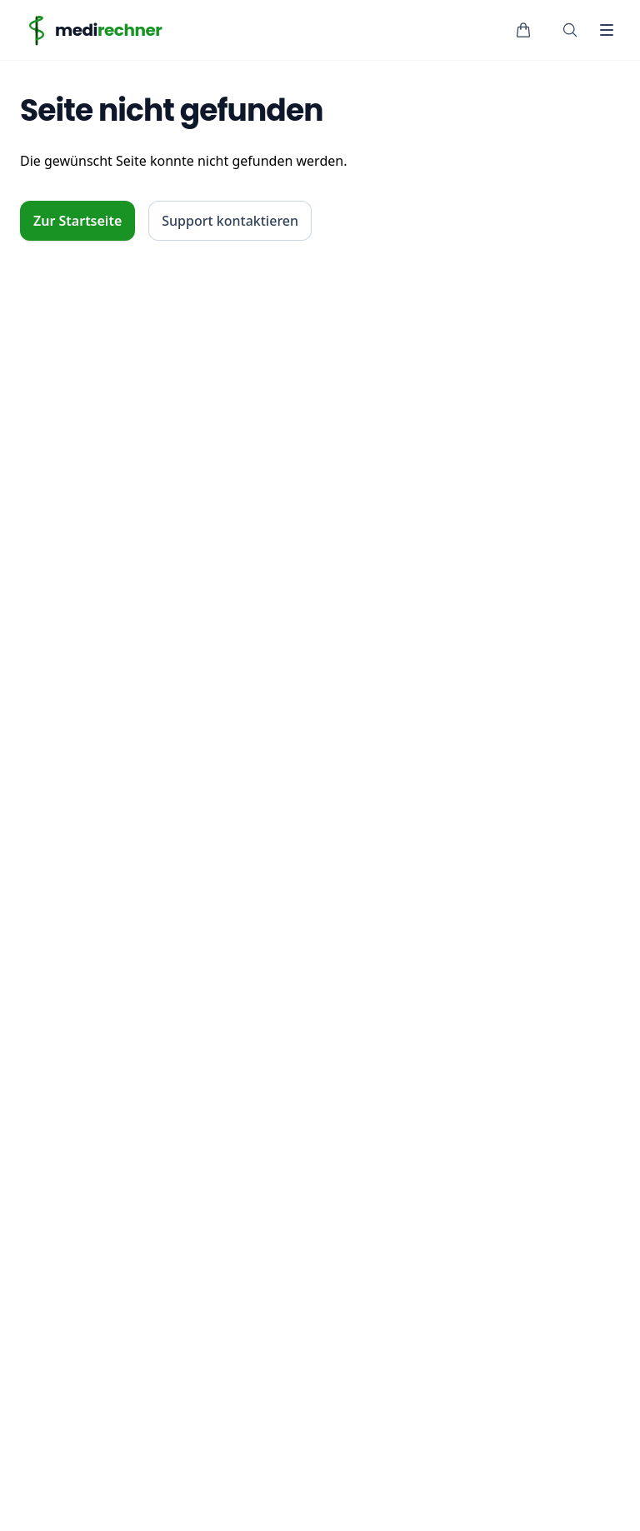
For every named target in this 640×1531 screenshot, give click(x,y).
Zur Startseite (77, 221)
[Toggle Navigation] (606, 30)
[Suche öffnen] (570, 30)
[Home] (91, 30)
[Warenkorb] (523, 30)
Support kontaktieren (230, 221)
